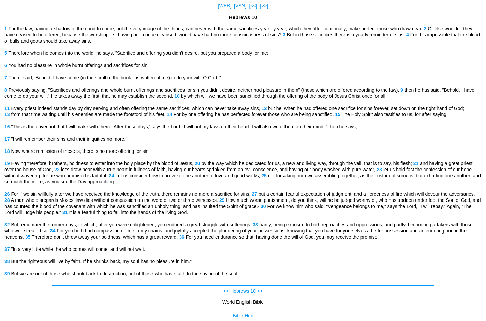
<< (226, 291)
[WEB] (225, 6)
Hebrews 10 (243, 291)
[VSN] (240, 6)
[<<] (253, 6)
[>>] (264, 6)
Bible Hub (243, 315)
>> (260, 291)
